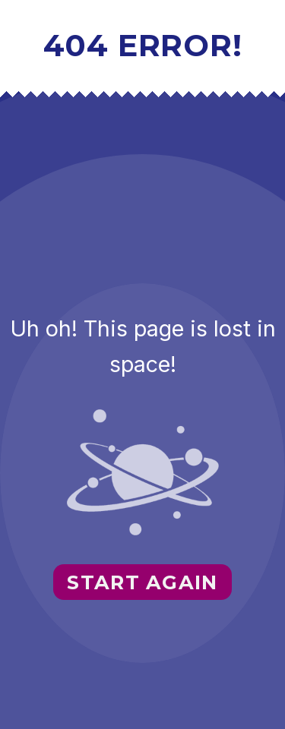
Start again (142, 582)
